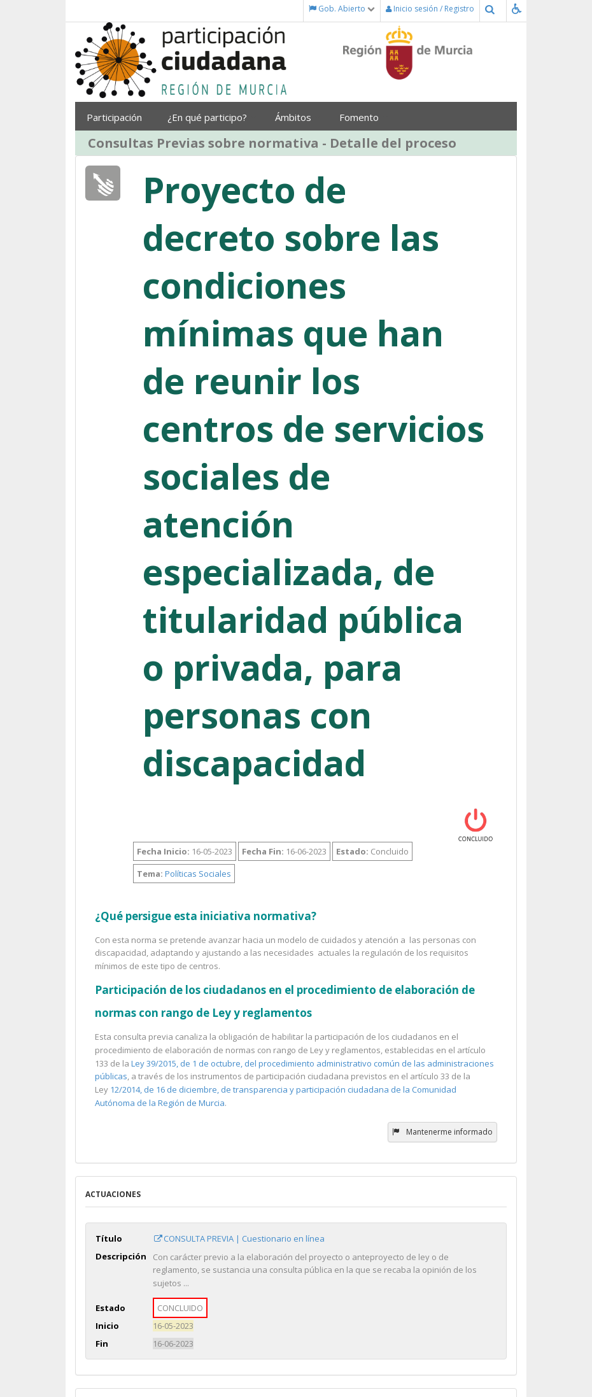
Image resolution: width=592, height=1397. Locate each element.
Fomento (363, 117)
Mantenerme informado (442, 1131)
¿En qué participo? (211, 117)
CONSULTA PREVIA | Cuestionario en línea (239, 1238)
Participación (117, 117)
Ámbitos (297, 117)
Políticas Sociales (198, 873)
